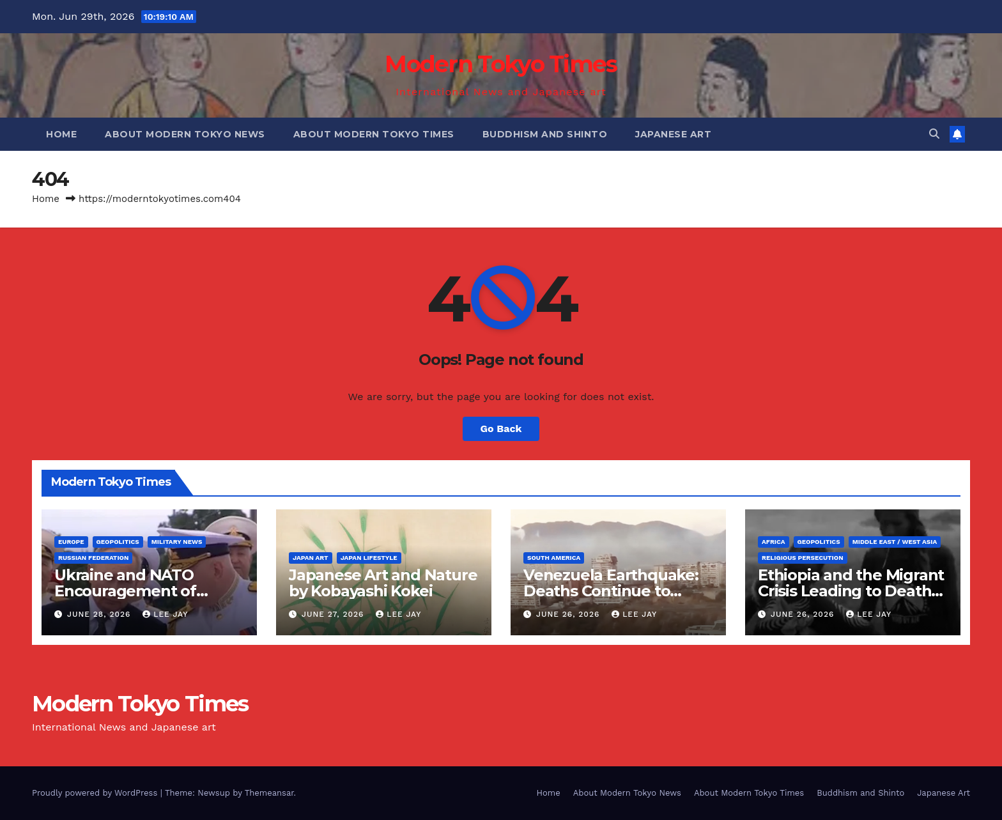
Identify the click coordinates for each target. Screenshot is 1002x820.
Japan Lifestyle (369, 557)
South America (553, 557)
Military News (177, 541)
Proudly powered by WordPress (96, 793)
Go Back (501, 428)
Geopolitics (117, 541)
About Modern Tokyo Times (373, 134)
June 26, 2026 (569, 614)
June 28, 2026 (100, 614)
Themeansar (269, 793)
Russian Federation (93, 557)
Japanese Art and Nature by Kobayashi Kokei (383, 583)
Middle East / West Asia (894, 541)
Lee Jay (165, 614)
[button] (934, 134)
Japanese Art (673, 134)
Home (61, 134)
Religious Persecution (803, 557)
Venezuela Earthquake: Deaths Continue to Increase (610, 591)
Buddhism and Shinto (545, 134)
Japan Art (310, 557)
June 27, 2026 (334, 614)
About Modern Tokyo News (185, 134)
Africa (773, 541)
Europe (71, 541)
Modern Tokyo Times (501, 64)
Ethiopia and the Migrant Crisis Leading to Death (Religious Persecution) (851, 591)
